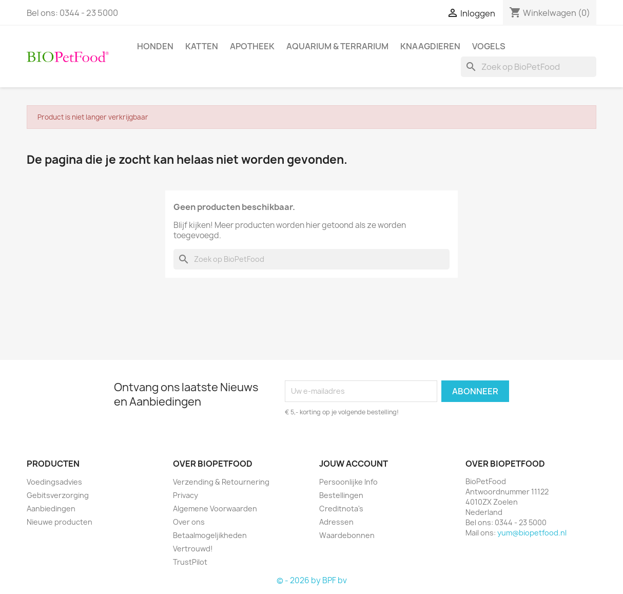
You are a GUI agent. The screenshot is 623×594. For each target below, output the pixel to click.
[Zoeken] (528, 66)
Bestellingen (341, 495)
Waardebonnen (347, 535)
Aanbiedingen (51, 508)
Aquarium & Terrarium (337, 46)
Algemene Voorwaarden (215, 508)
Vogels (488, 46)
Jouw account (353, 463)
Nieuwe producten (59, 522)
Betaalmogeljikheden (210, 535)
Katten (201, 46)
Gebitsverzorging (58, 495)
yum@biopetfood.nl (532, 533)
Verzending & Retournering (221, 482)
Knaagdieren (430, 46)
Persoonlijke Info (348, 482)
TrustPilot (190, 562)
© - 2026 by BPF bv (312, 580)
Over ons (189, 522)
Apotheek (252, 46)
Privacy (185, 495)
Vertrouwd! (193, 548)
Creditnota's (341, 508)
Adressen (336, 522)
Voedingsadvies (54, 482)
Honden (155, 46)
